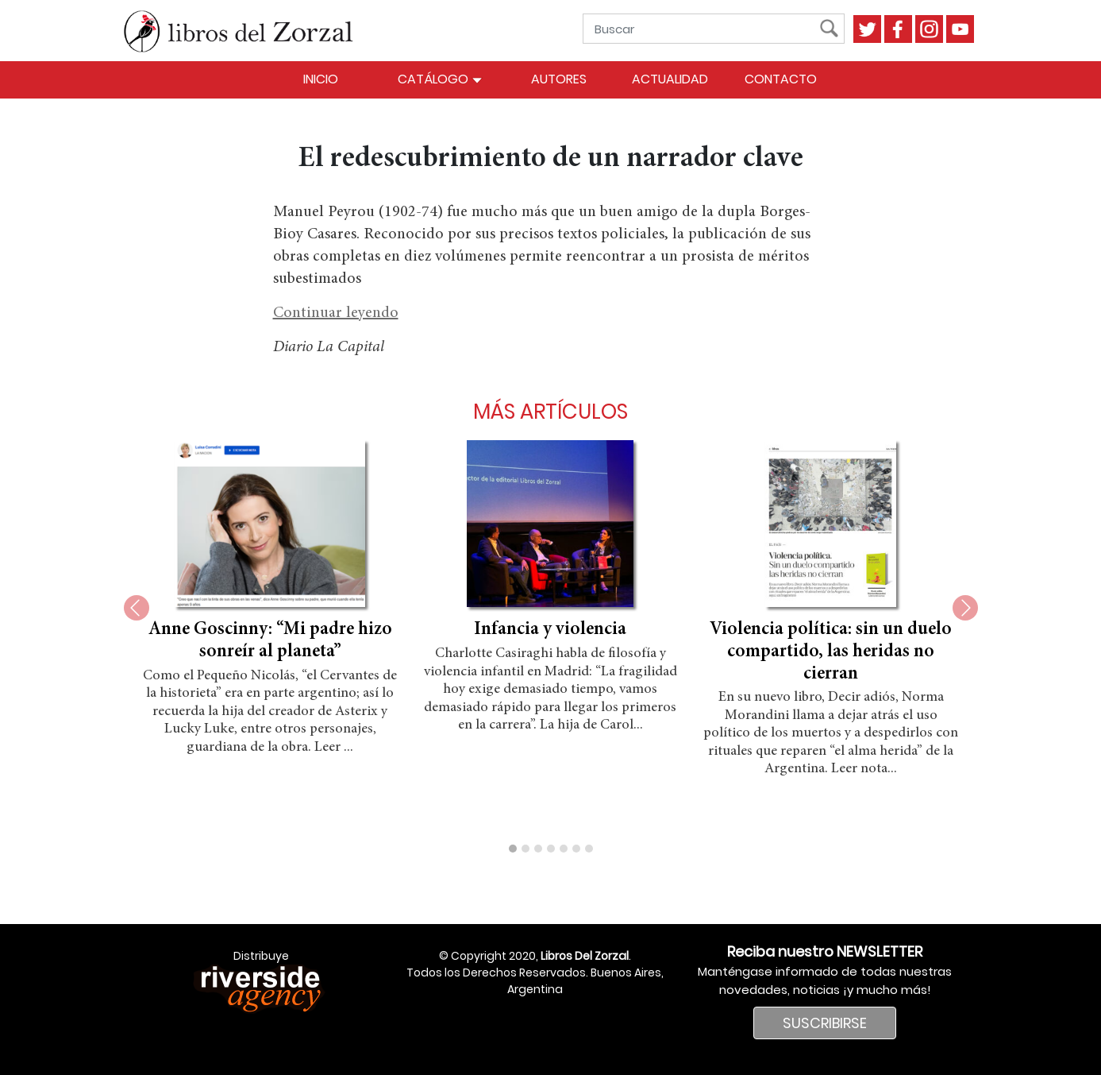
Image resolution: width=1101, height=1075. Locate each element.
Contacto (781, 79)
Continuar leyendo (335, 313)
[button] (513, 849)
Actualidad (670, 79)
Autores (559, 79)
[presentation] (136, 608)
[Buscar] (705, 29)
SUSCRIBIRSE (825, 1023)
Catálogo (440, 79)
